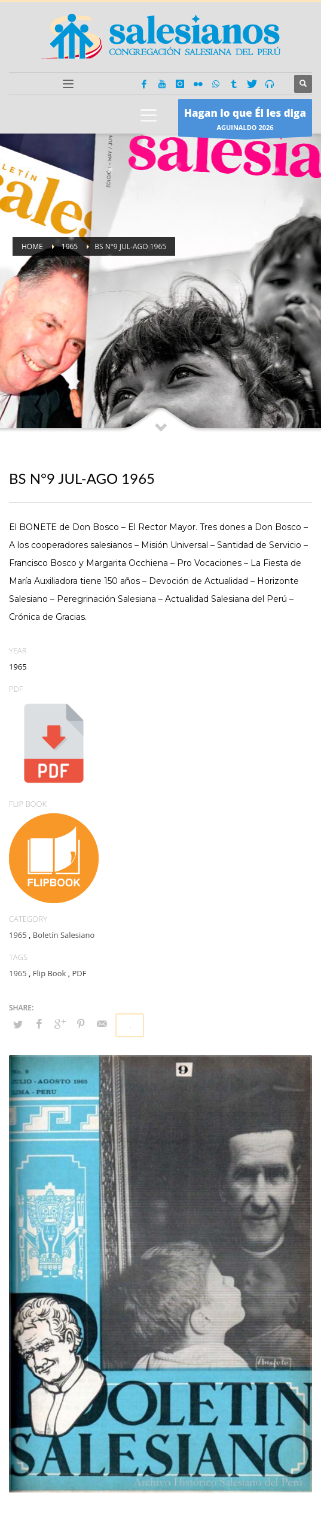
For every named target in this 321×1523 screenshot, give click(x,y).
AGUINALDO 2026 (245, 121)
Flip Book (49, 973)
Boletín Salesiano (64, 934)
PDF (79, 973)
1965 (18, 934)
